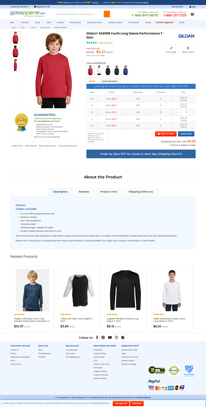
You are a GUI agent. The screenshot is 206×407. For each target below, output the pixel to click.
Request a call (41, 6)
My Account (177, 6)
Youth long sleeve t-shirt (67, 145)
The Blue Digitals (143, 397)
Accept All (121, 403)
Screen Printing (100, 353)
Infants (61, 22)
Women (26, 22)
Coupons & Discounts (130, 357)
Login (192, 6)
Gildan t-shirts (17, 145)
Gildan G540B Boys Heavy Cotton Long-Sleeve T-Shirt (169, 319)
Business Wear (95, 22)
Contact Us (14, 350)
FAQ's (12, 361)
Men (13, 22)
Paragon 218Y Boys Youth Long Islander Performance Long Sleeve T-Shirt (32, 321)
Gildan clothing (31, 145)
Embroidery (98, 350)
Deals (148, 22)
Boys (38, 22)
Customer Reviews (101, 375)
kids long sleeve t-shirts (47, 145)
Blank (92, 81)
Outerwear (134, 22)
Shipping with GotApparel (20, 357)
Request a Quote (100, 371)
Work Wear (76, 22)
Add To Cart (166, 134)
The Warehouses (44, 353)
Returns (13, 353)
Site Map (41, 357)
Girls (50, 22)
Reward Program (128, 361)
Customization (110, 81)
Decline (137, 403)
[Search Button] (107, 14)
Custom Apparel (165, 22)
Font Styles (98, 368)
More (183, 22)
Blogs (124, 353)
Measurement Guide (129, 350)
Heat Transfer (99, 357)
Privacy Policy (15, 364)
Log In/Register (72, 350)
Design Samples (100, 378)
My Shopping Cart (73, 357)
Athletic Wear (116, 22)
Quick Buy (186, 134)
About (40, 350)
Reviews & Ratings (129, 364)
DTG (95, 361)
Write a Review (105, 42)
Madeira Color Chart (101, 364)
